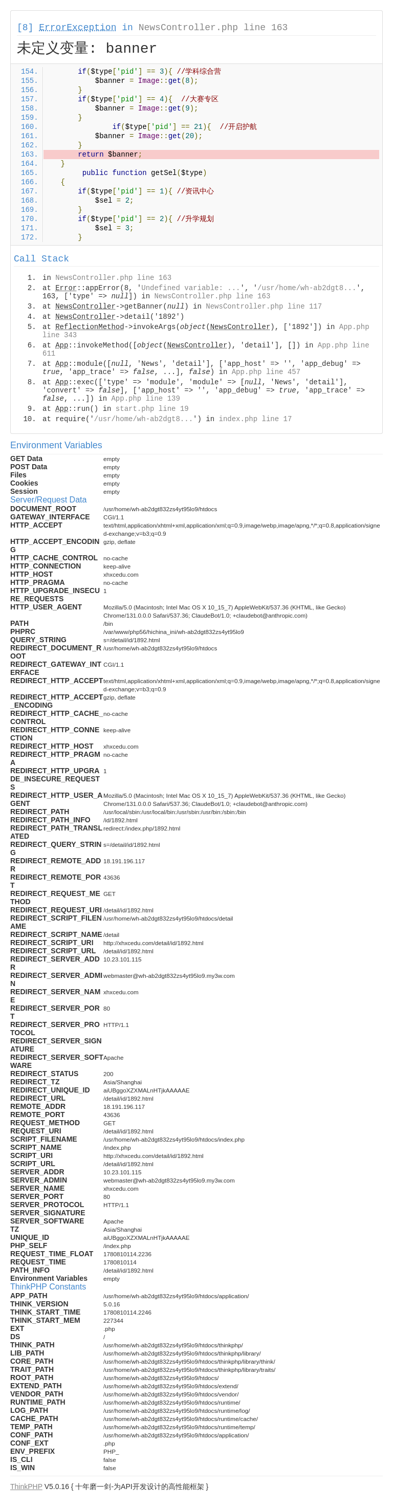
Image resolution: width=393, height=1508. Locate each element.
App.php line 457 (266, 372)
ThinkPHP (26, 1486)
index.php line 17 (255, 419)
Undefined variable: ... (190, 288)
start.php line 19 (152, 409)
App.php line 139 (145, 399)
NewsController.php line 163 (213, 28)
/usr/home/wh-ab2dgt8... (306, 288)
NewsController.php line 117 (264, 306)
